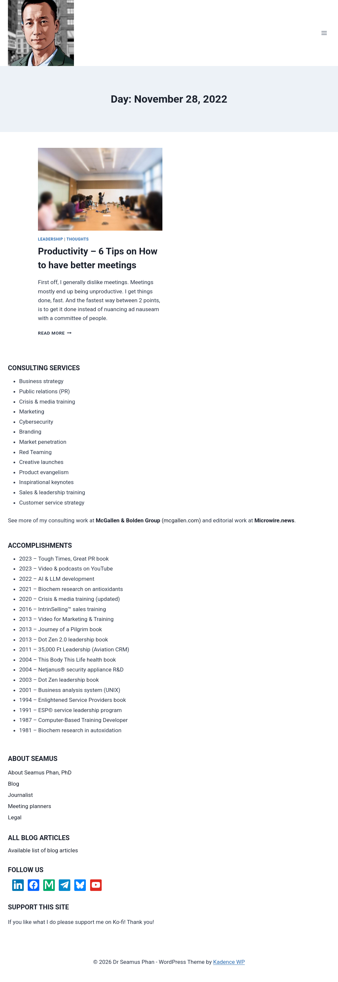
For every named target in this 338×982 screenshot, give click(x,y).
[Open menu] (324, 33)
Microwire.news (274, 520)
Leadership (50, 239)
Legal (14, 817)
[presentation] (100, 189)
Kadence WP (229, 962)
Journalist (20, 795)
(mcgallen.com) (148, 520)
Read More (55, 333)
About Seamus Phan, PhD (40, 772)
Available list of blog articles (43, 850)
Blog (13, 783)
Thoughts (78, 239)
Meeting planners (29, 806)
